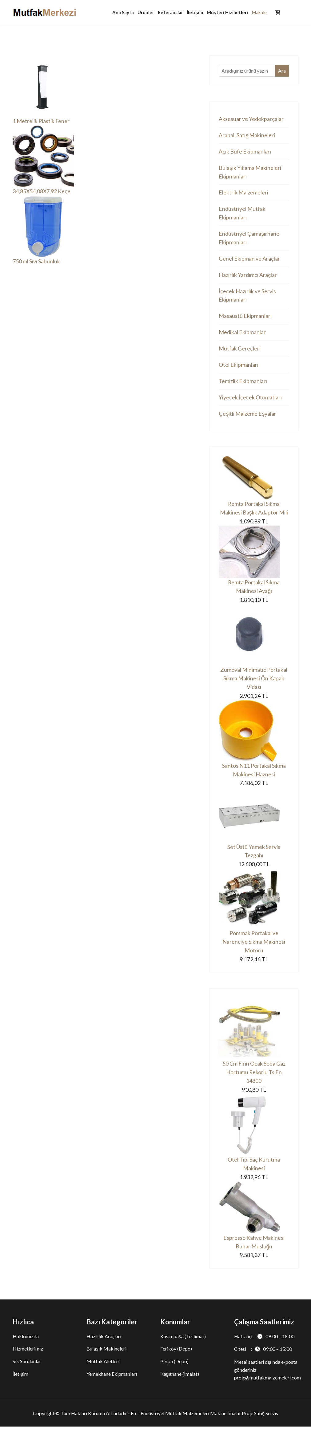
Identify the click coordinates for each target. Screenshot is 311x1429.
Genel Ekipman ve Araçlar (249, 259)
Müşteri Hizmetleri (227, 12)
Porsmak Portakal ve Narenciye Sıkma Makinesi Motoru (253, 944)
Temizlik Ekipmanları (243, 382)
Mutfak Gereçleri (240, 349)
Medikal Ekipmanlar (242, 333)
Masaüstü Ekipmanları (245, 317)
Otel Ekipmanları (238, 365)
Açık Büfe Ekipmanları (245, 151)
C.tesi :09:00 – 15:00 (263, 1352)
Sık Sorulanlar (27, 1364)
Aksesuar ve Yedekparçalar (251, 119)
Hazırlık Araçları (103, 1339)
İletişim (195, 12)
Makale (259, 12)
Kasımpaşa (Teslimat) (183, 1339)
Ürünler (146, 12)
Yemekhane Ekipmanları (111, 1376)
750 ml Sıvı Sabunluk (36, 261)
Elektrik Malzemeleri (243, 193)
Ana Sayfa (123, 12)
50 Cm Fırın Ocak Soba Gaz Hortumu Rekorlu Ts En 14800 (253, 1075)
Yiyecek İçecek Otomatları (250, 398)
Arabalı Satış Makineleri (247, 135)
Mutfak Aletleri (102, 1364)
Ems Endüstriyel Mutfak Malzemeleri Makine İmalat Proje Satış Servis (204, 1416)
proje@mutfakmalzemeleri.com (267, 1380)
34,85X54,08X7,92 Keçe (42, 191)
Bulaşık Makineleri (106, 1351)
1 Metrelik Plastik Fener (41, 121)
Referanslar (170, 12)
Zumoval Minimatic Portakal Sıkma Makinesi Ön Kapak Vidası (253, 680)
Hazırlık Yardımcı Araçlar (248, 275)
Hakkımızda (26, 1339)
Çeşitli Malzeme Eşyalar (247, 415)
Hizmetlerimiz (28, 1351)
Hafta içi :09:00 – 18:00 (264, 1339)
